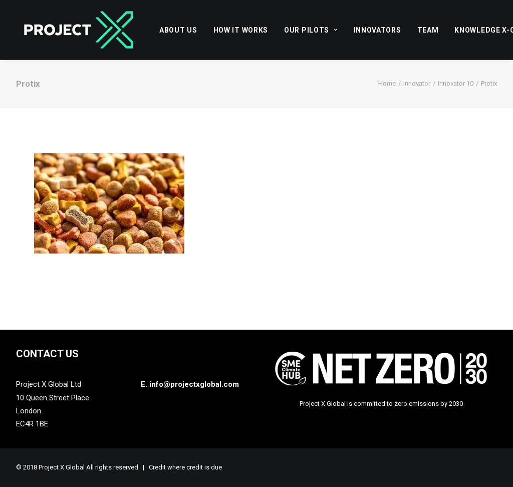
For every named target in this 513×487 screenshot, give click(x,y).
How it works (240, 30)
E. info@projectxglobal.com (190, 384)
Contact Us (47, 354)
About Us (178, 30)
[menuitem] (181, 30)
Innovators (377, 30)
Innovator (416, 83)
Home (387, 83)
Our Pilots (311, 30)
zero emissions (416, 403)
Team (428, 30)
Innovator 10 (455, 83)
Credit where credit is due (185, 467)
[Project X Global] (78, 30)
